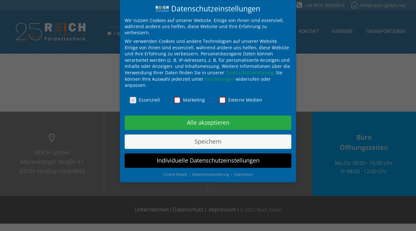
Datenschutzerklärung (249, 68)
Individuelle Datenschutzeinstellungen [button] (208, 156)
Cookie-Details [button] (175, 170)
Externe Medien (240, 95)
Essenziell (145, 95)
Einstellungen (219, 75)
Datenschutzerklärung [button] (211, 170)
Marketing (189, 95)
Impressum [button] (243, 170)
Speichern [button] (208, 137)
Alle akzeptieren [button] (208, 118)
